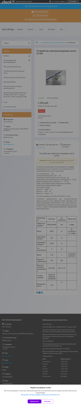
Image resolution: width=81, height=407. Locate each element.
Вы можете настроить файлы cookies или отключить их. (39, 395)
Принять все (34, 401)
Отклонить (47, 401)
